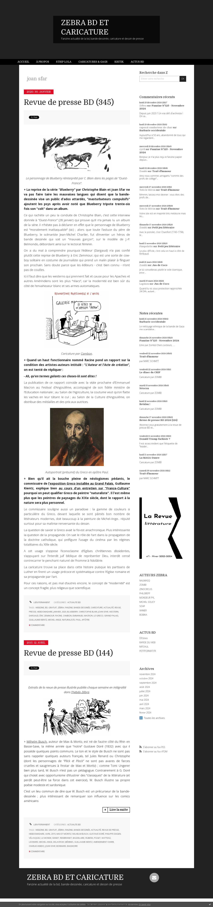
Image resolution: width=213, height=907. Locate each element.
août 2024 (144, 687)
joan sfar (103, 611)
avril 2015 (50, 833)
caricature (97, 607)
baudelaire (78, 837)
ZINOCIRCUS (145, 589)
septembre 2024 (147, 682)
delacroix (58, 841)
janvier (57, 611)
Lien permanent (39, 602)
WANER (143, 610)
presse (32, 611)
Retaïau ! (144, 404)
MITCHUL (144, 646)
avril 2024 (144, 704)
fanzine (69, 607)
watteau (106, 837)
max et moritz (64, 833)
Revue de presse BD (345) (69, 102)
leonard (33, 841)
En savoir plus (144, 904)
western (113, 611)
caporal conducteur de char (155, 127)
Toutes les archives (154, 717)
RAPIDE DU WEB (147, 642)
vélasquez (34, 837)
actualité (109, 607)
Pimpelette (146, 246)
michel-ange (54, 619)
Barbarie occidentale (152, 130)
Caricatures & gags (93, 61)
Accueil (23, 61)
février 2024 (145, 712)
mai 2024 (144, 699)
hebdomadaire (45, 611)
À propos (42, 61)
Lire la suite (118, 809)
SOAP (142, 606)
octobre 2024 (146, 678)
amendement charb (103, 841)
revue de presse (110, 829)
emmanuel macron (83, 615)
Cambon (86, 354)
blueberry (72, 611)
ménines (69, 841)
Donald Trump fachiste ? (154, 439)
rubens (89, 837)
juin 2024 (144, 695)
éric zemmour (46, 615)
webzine (40, 607)
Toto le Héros (147, 189)
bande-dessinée (82, 607)
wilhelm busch (80, 833)
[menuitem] (25, 62)
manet (55, 837)
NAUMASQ (144, 580)
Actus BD (137, 61)
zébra (61, 607)
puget (97, 837)
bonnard (61, 846)
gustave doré (96, 833)
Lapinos (144, 283)
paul (78, 619)
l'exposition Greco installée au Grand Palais (80, 483)
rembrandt (66, 837)
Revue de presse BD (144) (68, 653)
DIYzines (143, 638)
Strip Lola (63, 61)
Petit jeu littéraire (163, 227)
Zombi (143, 171)
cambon (67, 615)
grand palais (111, 615)
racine (58, 615)
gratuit (53, 607)
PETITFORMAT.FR (147, 650)
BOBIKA (143, 614)
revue (118, 607)
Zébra (142, 105)
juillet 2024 (144, 691)
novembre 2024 (147, 674)
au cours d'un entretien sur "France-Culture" (94, 488)
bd (46, 607)
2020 (64, 611)
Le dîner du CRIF (149, 372)
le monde (46, 837)
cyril (142, 149)
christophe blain (88, 611)
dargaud (34, 615)
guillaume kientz (38, 619)
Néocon (144, 388)
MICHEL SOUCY (147, 601)
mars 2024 (144, 708)
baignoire (72, 846)
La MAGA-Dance (149, 457)
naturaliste (68, 619)
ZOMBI (142, 584)
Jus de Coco (159, 265)
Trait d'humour (161, 171)
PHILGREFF (144, 593)
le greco (98, 615)
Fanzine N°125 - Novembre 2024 (159, 340)
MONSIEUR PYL (147, 597)
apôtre (86, 619)
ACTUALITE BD (74, 602)
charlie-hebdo (36, 846)
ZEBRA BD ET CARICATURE (75, 877)
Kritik (119, 61)
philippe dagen (113, 833)
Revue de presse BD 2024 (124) (158, 420)
